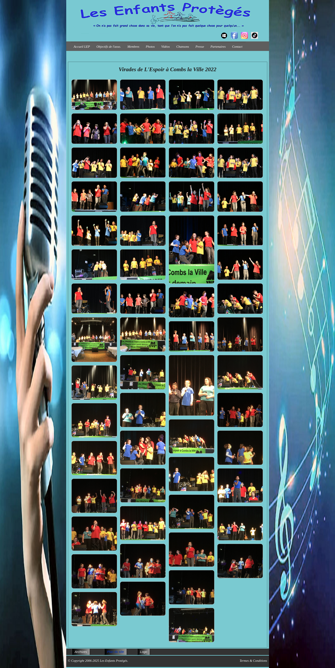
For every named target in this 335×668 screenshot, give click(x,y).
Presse (199, 46)
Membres (133, 46)
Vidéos (165, 46)
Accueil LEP (82, 46)
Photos (150, 46)
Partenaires (218, 46)
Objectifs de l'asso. (108, 46)
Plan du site (115, 652)
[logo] (72, 31)
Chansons (182, 46)
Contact (237, 46)
